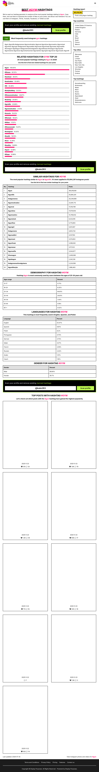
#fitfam (7, 122)
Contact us (70, 762)
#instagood (9, 131)
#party (77, 94)
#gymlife (8, 104)
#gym (7, 68)
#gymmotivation (10, 109)
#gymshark (12, 219)
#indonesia (78, 85)
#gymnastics (12, 215)
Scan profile (60, 30)
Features (62, 762)
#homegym (12, 255)
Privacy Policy (46, 762)
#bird (76, 90)
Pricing (55, 762)
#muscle (8, 113)
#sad (76, 98)
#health (7, 136)
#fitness (7, 72)
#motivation (9, 81)
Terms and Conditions (32, 762)
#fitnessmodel (10, 127)
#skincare (78, 102)
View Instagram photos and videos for (81, 757)
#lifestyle (8, 118)
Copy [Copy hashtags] (6, 38)
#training (8, 100)
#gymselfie (12, 251)
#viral (77, 92)
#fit (6, 86)
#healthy (8, 145)
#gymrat (11, 207)
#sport (7, 150)
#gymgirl (11, 227)
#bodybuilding (10, 90)
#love (7, 141)
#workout (8, 77)
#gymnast (11, 239)
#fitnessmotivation (11, 95)
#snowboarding (80, 83)
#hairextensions (80, 100)
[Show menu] (95, 3)
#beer (77, 87)
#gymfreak (12, 243)
